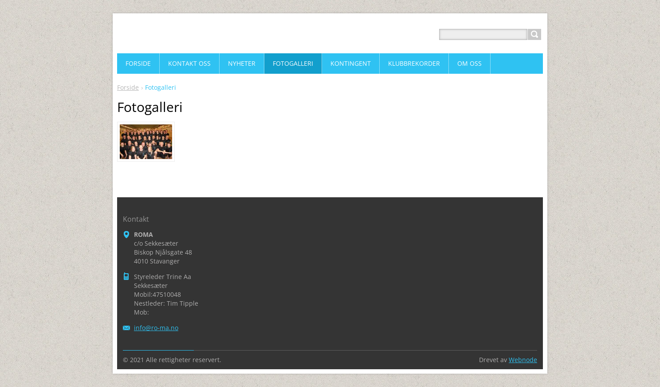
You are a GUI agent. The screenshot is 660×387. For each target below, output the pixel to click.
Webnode (523, 359)
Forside (128, 87)
